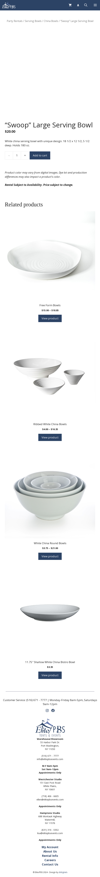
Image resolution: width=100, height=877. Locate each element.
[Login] (78, 5)
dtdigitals (63, 872)
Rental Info (50, 856)
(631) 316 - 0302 (50, 829)
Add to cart (40, 155)
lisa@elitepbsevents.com (50, 833)
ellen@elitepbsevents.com (50, 799)
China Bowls (51, 21)
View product (50, 318)
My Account (50, 847)
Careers (50, 860)
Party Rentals (15, 21)
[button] (85, 5)
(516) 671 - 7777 (36, 700)
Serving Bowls (33, 21)
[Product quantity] (17, 155)
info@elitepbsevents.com (50, 759)
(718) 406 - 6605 (50, 796)
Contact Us (50, 864)
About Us (50, 851)
